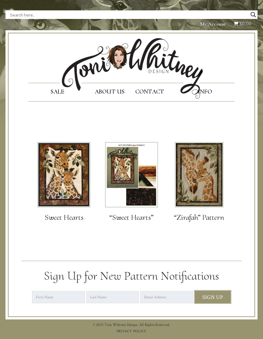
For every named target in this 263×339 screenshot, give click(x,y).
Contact (149, 91)
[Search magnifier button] (253, 14)
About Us (110, 91)
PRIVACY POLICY (132, 331)
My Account (213, 24)
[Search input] (71, 14)
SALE (58, 91)
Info (205, 91)
